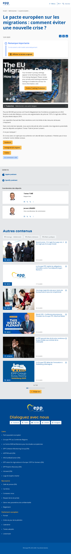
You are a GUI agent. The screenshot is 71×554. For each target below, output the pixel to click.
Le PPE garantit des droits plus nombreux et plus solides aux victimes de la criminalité (50, 340)
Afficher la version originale (21, 54)
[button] (66, 106)
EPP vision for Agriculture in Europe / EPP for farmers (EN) (23, 462)
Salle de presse (13, 11)
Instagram (56, 422)
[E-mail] (24, 202)
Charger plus (35, 391)
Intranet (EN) (7, 471)
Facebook (7, 142)
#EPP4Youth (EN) (9, 453)
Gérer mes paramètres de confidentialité (17, 502)
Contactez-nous (8, 493)
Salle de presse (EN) (10, 484)
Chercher (66, 4)
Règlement (7, 507)
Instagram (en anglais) (12, 148)
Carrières (6, 489)
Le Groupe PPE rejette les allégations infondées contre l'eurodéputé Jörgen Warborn (49, 268)
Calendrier (6, 525)
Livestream (7, 534)
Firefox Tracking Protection (35, 88)
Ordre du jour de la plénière (12, 520)
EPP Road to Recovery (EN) (12, 467)
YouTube (35, 422)
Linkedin (45, 422)
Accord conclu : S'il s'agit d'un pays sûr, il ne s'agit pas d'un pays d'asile (50, 243)
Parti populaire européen (12, 435)
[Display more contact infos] (33, 202)
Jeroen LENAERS (29, 208)
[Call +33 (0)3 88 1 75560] (30, 216)
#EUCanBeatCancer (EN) (11, 458)
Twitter (7, 153)
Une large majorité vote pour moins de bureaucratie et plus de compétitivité (49, 291)
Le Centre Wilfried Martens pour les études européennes (23, 444)
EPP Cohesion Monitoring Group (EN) (16, 449)
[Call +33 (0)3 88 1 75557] (30, 202)
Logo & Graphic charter (11, 476)
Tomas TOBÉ (28, 194)
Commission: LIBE (10, 157)
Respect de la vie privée (11, 498)
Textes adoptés (8, 529)
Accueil (5, 11)
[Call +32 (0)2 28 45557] (27, 202)
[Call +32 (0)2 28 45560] (27, 216)
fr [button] (60, 4)
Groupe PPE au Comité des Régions (15, 440)
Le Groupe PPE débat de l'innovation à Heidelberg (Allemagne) (49, 363)
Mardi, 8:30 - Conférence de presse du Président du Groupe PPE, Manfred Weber (50, 315)
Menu (52, 4)
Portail (5, 516)
